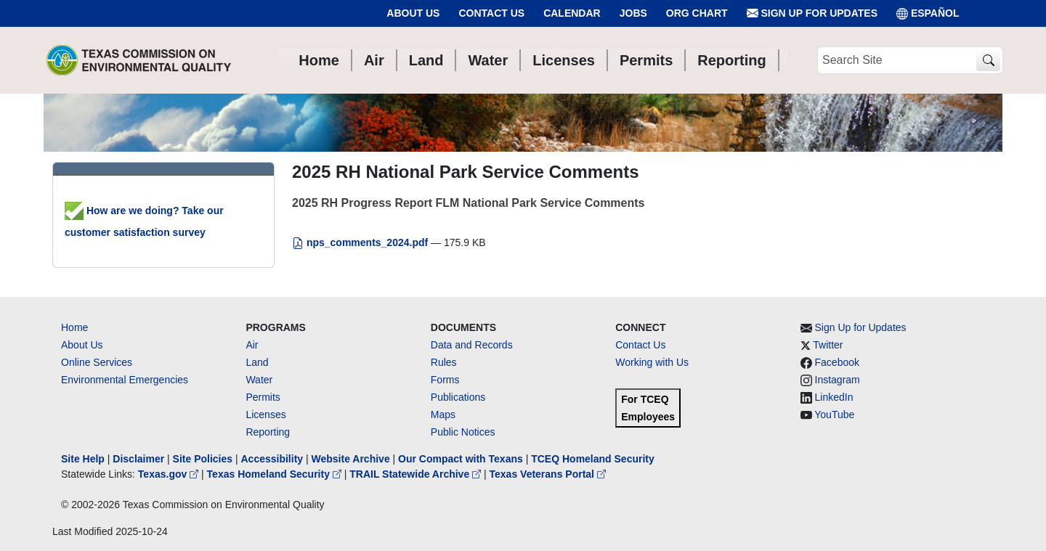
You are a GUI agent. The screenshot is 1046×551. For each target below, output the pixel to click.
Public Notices (463, 432)
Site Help (83, 459)
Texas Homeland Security (275, 474)
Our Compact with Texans (460, 459)
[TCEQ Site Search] (988, 60)
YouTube (834, 414)
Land (257, 362)
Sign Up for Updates (812, 13)
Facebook (837, 362)
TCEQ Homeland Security (592, 459)
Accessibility (273, 459)
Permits (263, 397)
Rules (444, 362)
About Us (412, 13)
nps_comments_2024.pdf (361, 242)
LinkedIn (834, 397)
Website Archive (351, 459)
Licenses (265, 414)
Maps (443, 414)
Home (74, 327)
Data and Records (472, 345)
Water (259, 379)
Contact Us (491, 13)
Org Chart (697, 13)
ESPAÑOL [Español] (928, 13)
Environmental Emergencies (124, 379)
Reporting (268, 432)
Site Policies (202, 459)
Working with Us (652, 362)
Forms (445, 379)
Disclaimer (138, 459)
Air (252, 345)
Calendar (572, 13)
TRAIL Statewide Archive (416, 474)
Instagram (837, 379)
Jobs (633, 13)
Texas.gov (169, 474)
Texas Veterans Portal (548, 474)
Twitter (828, 345)
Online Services (96, 362)
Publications (458, 397)
